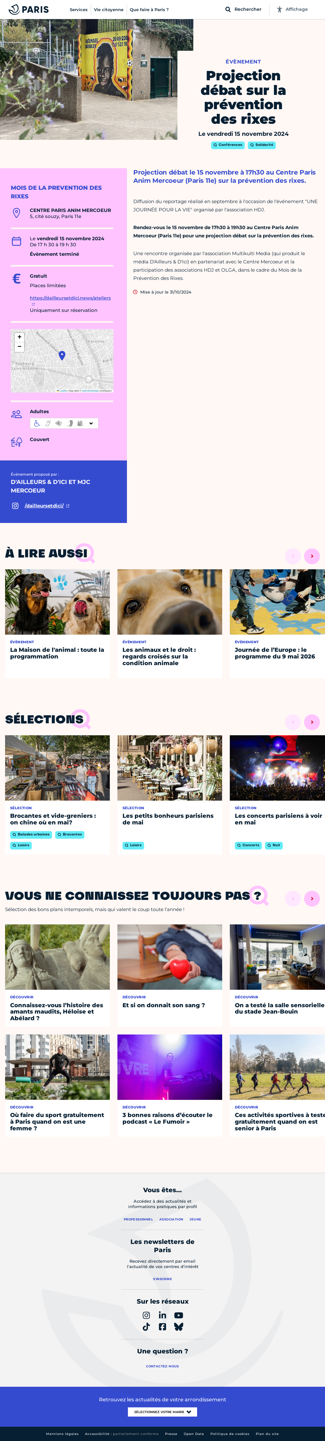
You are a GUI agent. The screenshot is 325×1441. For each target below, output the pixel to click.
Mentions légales (62, 1434)
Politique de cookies (229, 1434)
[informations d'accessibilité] (64, 423)
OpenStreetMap (90, 390)
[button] (62, 356)
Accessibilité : (122, 1434)
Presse (171, 1434)
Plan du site (267, 1434)
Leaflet (62, 390)
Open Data (194, 1434)
